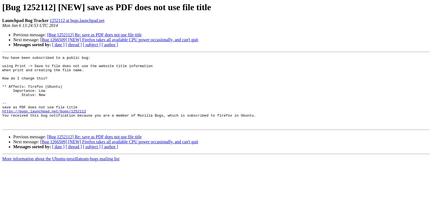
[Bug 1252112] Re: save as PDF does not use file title (94, 34)
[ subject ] (92, 44)
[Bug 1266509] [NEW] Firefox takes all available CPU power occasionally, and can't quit (119, 39)
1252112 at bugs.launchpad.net (77, 20)
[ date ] (58, 44)
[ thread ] (74, 44)
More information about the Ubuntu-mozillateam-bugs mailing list (61, 172)
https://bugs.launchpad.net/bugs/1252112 (44, 122)
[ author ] (110, 44)
